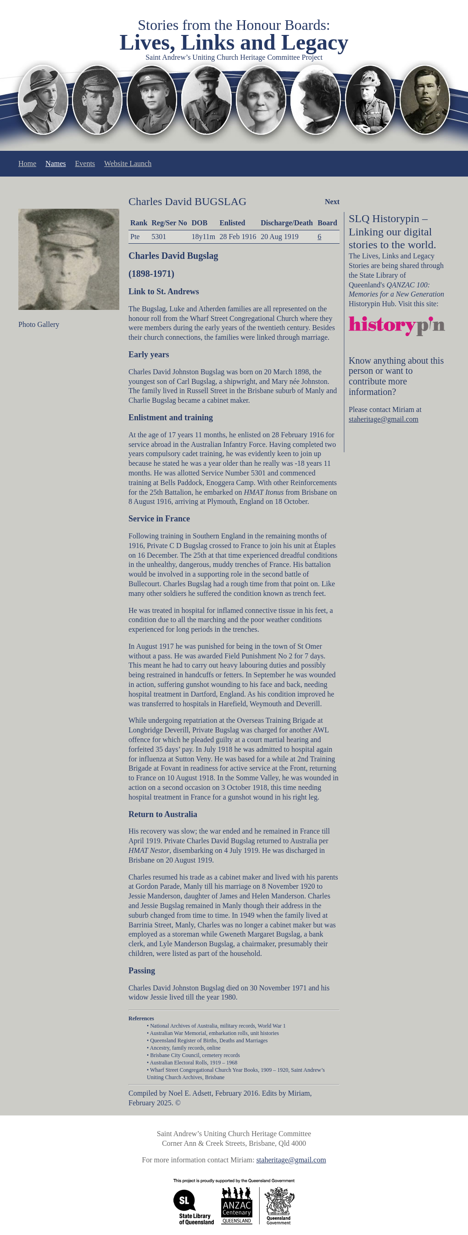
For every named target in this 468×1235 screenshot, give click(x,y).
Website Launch (127, 163)
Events (85, 163)
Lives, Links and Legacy (234, 42)
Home (27, 163)
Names (55, 163)
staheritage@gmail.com (383, 419)
